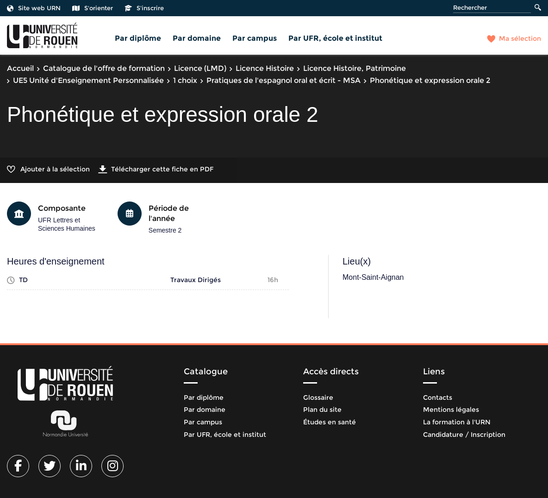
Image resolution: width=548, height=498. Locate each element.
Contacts (437, 397)
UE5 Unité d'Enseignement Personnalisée (88, 80)
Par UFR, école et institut (335, 38)
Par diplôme (138, 38)
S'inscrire (144, 8)
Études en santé (329, 422)
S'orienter (92, 8)
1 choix (185, 80)
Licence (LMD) (200, 68)
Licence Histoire (265, 68)
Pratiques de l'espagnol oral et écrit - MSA (283, 80)
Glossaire (318, 397)
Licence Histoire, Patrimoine (354, 68)
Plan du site (322, 409)
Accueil (20, 68)
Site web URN (34, 8)
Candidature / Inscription (464, 434)
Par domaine (197, 38)
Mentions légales (451, 409)
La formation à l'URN (457, 422)
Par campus (254, 38)
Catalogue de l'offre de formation (104, 68)
